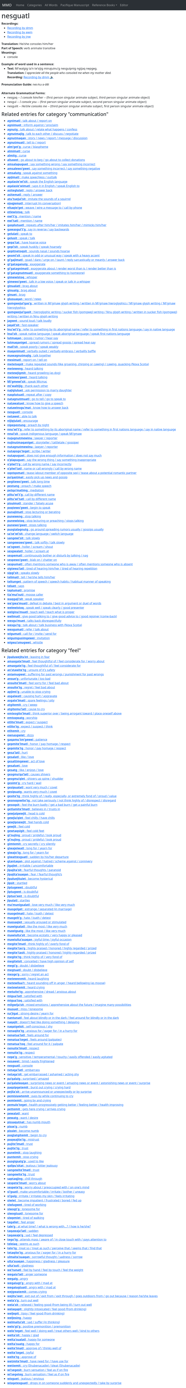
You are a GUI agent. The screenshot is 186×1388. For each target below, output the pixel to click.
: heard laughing (28, 979)
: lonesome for (23, 1209)
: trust (20, 1144)
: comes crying (27, 1292)
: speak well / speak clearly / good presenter (45, 608)
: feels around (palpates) (34, 1039)
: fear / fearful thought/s (34, 874)
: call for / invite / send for (31, 634)
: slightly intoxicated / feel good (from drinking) (46, 1309)
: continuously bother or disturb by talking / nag (47, 555)
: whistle (25, 642)
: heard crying (26, 987)
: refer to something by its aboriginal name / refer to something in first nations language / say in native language (91, 329)
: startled (17, 883)
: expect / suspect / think (30, 726)
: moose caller (25, 595)
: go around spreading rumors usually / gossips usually (55, 529)
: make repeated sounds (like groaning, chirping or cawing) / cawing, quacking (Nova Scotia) (78, 364)
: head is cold (26, 813)
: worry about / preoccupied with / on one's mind (48, 1187)
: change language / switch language (40, 534)
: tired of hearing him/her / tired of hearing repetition (52, 568)
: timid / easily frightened (30, 1061)
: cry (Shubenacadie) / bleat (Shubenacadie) (43, 1366)
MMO (7, 5)
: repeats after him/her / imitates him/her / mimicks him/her (56, 225)
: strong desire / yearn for (30, 1013)
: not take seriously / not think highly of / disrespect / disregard (61, 800)
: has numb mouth (28, 1122)
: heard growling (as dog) (33, 373)
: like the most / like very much (37, 926)
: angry (17, 1279)
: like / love (20, 757)
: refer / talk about (28, 629)
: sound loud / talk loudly (29, 321)
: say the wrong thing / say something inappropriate (51, 460)
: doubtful (22, 887)
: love (17, 766)
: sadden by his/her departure (38, 857)
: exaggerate (26, 264)
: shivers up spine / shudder (35, 779)
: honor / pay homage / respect (38, 744)
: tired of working (26, 1205)
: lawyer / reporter (32, 438)
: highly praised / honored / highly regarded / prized (51, 948)
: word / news (24, 299)
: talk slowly (23, 538)
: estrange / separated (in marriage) (39, 909)
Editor (124, 5)
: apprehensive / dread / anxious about (41, 992)
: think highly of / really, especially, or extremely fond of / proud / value (61, 796)
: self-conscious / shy (29, 1026)
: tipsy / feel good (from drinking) (35, 1313)
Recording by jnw (19, 37)
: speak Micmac (27, 382)
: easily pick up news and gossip (37, 477)
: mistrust (23, 1139)
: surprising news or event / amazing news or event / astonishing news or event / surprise (78, 1083)
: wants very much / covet (32, 792)
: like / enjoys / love (25, 770)
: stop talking (24, 516)
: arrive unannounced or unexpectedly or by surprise (49, 1092)
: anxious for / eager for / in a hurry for (42, 1031)
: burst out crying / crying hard (38, 1087)
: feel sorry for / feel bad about (38, 683)
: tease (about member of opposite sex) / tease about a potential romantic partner (72, 473)
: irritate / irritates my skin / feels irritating (40, 1196)
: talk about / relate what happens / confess (42, 129)
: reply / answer (25, 195)
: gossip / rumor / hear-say (32, 338)
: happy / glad (23, 1335)
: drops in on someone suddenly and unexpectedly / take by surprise (64, 1383)
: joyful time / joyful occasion (39, 939)
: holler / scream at (28, 551)
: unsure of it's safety (31, 670)
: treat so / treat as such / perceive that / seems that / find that (54, 1248)
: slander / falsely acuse (30, 503)
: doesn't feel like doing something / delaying (43, 1022)
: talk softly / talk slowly (35, 542)
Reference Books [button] (103, 5)
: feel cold (18, 826)
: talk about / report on (29, 121)
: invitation (28, 638)
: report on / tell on (27, 360)
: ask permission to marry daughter (39, 390)
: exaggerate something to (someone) (46, 273)
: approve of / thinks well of (34, 1348)
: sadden (23, 1231)
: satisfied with (24, 996)
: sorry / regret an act (28, 974)
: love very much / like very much (41, 905)
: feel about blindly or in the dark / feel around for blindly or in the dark (63, 1018)
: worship (22, 718)
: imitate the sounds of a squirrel (39, 199)
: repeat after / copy (29, 395)
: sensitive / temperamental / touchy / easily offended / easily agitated (59, 1057)
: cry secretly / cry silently (31, 844)
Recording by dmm (20, 28)
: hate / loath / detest (30, 913)
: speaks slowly (23, 573)
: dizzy (20, 735)
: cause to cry (26, 709)
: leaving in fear (28, 657)
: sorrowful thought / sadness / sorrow (44, 1257)
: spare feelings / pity (30, 700)
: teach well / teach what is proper (40, 612)
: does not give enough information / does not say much (54, 455)
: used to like (25, 1161)
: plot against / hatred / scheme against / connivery (49, 861)
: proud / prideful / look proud (34, 835)
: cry (16, 731)
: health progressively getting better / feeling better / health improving (65, 1105)
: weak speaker (25, 599)
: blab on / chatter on (32, 560)
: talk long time (28, 481)
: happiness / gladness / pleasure (38, 1261)
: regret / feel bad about (31, 687)
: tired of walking (25, 1218)
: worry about (26, 1183)
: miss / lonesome (25, 1009)
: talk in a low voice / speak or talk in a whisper (48, 282)
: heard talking (25, 368)
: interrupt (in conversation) (34, 203)
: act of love (26, 761)
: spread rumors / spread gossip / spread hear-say (51, 342)
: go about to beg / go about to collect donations (46, 160)
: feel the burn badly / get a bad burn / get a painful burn (52, 805)
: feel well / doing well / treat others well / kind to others (53, 1331)
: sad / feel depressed (30, 1235)
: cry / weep (22, 705)
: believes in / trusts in (33, 809)
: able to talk (22, 416)
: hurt (17, 753)
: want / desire (22, 1118)
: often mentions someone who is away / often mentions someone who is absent (70, 564)
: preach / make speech (29, 486)
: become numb (23, 1131)
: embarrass (23, 1070)
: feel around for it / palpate (35, 1044)
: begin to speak (28, 508)
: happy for (23, 1344)
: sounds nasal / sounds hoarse (38, 251)
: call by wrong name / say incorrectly (39, 464)
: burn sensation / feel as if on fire (37, 1370)
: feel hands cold (28, 822)
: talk (18, 212)
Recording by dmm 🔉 (38, 77)
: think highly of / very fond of (34, 957)
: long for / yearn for (29, 848)
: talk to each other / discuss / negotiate (42, 134)
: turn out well (22, 1300)
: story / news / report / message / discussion (47, 138)
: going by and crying (29, 1100)
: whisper (22, 277)
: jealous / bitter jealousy (32, 1166)
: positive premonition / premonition (39, 1326)
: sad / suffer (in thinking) (33, 1322)
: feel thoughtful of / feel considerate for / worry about (55, 661)
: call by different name (31, 495)
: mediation (25, 490)
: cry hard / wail (24, 783)
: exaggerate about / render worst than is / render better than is (61, 268)
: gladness (20, 1266)
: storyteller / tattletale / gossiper (43, 442)
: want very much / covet (32, 787)
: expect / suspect (27, 722)
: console (20, 412)
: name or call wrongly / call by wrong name (44, 468)
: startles (18, 900)
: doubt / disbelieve (25, 966)
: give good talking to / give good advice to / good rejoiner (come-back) (62, 616)
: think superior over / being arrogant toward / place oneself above (64, 713)
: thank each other (27, 386)
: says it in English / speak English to (43, 186)
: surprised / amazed (28, 1079)
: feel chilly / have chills (31, 818)
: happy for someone (31, 1339)
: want (18, 1113)
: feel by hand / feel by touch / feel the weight (45, 1270)
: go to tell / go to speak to (36, 399)
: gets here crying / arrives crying (36, 1109)
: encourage (22, 421)
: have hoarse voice (26, 242)
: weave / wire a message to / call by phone (44, 208)
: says (15, 586)
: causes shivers (28, 774)
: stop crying (22, 1157)
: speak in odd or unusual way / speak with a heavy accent (53, 255)
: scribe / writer (29, 451)
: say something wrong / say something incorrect (51, 164)
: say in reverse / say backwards (38, 229)
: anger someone (27, 1274)
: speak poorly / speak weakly (32, 347)
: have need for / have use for (37, 1361)
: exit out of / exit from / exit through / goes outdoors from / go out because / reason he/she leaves (82, 1296)
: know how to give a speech (35, 403)
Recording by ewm (20, 32)
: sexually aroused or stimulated (36, 922)
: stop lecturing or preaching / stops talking (45, 521)
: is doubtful (22, 892)
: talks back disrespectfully (34, 621)
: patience (27, 739)
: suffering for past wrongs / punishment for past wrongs (55, 674)
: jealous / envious (25, 1379)
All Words (51, 5)
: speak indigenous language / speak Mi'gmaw (44, 434)
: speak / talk (21, 238)
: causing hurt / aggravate (32, 696)
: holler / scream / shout (30, 547)
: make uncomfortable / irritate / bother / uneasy (46, 1192)
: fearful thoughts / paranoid (34, 870)
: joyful (20, 1352)
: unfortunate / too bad (28, 679)
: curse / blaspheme (27, 147)
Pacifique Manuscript (74, 5)
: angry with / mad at (29, 1283)
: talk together (29, 355)
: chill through (24, 1179)
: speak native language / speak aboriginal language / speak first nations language (68, 334)
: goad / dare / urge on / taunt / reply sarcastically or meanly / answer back (66, 260)
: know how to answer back (37, 408)
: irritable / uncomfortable (30, 866)
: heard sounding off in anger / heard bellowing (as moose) (56, 983)
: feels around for (28, 1035)
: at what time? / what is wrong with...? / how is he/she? (49, 1226)
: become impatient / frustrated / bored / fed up (44, 1200)
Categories (34, 5)
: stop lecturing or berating (33, 512)
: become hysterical (30, 879)
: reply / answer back (29, 190)
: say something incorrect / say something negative (53, 168)
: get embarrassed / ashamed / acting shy (43, 1074)
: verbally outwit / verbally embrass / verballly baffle (51, 351)
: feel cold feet (25, 831)
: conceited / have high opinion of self (40, 961)
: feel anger (21, 1222)
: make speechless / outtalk (32, 177)
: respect (23, 1048)
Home (20, 5)
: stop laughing (24, 1152)
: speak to (19, 234)
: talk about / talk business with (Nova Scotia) (44, 625)
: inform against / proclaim (32, 125)
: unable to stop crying (28, 692)
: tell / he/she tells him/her (31, 577)
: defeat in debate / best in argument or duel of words (54, 603)
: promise (21, 590)
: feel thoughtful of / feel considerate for (44, 666)
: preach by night (28, 425)
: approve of (21, 1357)
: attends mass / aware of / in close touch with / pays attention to (56, 1239)
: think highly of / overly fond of (38, 944)
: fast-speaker (23, 325)
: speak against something (32, 173)
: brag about (22, 286)
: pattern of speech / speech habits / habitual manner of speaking (59, 581)
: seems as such (23, 1244)
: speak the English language (37, 182)
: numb (17, 1126)
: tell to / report (26, 142)
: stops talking (26, 525)
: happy (19, 1318)
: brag (16, 295)
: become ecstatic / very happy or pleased (44, 935)
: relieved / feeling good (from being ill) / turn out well (49, 1305)
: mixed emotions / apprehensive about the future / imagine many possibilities (69, 1005)
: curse (18, 151)
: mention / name (24, 216)
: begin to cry (27, 1135)
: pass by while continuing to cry (40, 1096)
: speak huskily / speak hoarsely (34, 247)
